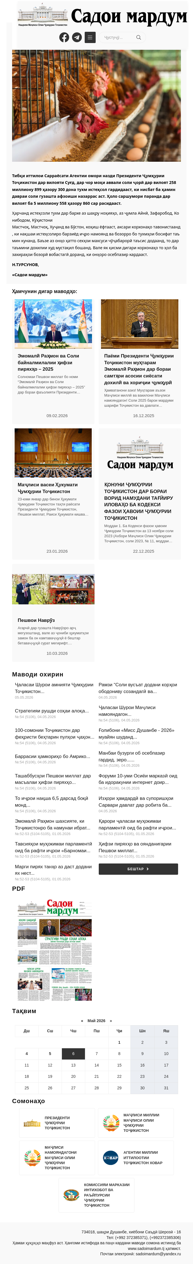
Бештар (138, 869)
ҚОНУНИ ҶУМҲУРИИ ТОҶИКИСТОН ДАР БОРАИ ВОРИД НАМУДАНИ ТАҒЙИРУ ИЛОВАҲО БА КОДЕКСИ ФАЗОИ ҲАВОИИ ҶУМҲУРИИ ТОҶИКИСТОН (138, 501)
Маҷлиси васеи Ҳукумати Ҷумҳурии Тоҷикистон (48, 488)
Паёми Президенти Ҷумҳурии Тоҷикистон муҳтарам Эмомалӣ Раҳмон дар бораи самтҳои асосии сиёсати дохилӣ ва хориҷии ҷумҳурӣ (139, 369)
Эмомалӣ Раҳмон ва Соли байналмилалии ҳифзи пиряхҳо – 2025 (48, 362)
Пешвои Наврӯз (36, 620)
